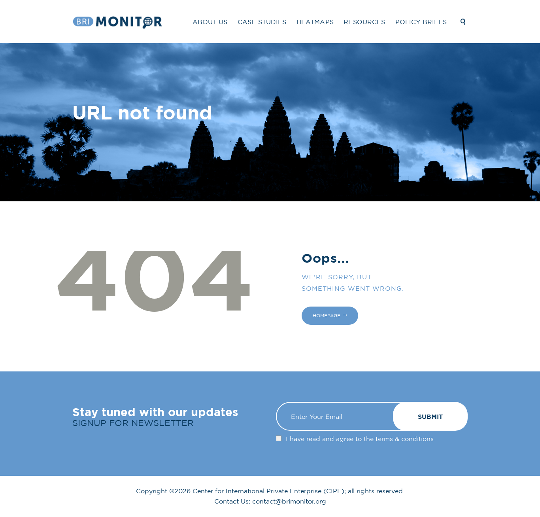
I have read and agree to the (360, 438)
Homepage (326, 315)
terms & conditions (405, 438)
